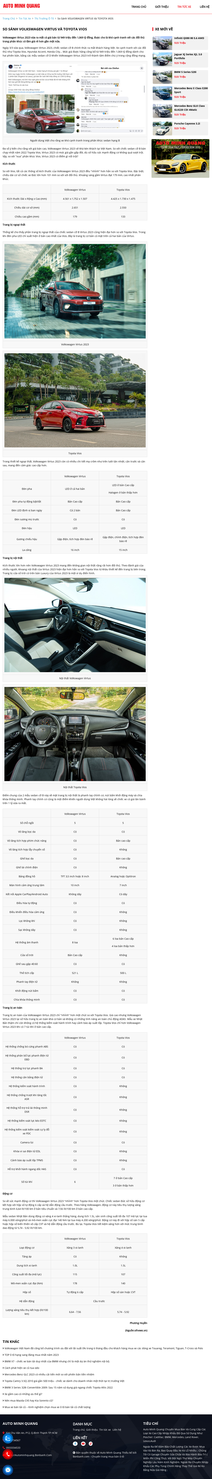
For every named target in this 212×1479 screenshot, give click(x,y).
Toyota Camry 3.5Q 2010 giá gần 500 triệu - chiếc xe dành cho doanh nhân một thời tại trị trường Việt (63, 1381)
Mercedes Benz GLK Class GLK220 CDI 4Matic (189, 107)
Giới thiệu (92, 1429)
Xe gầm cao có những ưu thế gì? (22, 1394)
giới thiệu (162, 6)
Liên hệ (117, 1429)
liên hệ (204, 6)
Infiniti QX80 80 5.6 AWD (189, 38)
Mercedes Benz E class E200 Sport (191, 90)
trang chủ (138, 6)
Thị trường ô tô (44, 18)
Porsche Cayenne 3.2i (187, 123)
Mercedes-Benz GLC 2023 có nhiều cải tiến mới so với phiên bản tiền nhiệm (48, 1374)
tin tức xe (184, 6)
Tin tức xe (105, 1429)
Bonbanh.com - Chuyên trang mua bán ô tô (98, 1456)
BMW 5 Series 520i (185, 72)
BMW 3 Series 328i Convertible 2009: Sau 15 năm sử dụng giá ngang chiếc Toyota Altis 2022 (58, 1387)
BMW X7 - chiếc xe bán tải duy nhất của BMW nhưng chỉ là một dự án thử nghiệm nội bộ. (56, 1361)
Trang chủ (79, 1429)
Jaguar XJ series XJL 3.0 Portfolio (188, 56)
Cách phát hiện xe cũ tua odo (21, 1368)
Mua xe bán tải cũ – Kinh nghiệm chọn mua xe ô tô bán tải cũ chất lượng (46, 1407)
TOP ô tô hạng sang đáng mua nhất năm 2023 (31, 1354)
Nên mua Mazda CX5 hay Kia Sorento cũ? (28, 1400)
